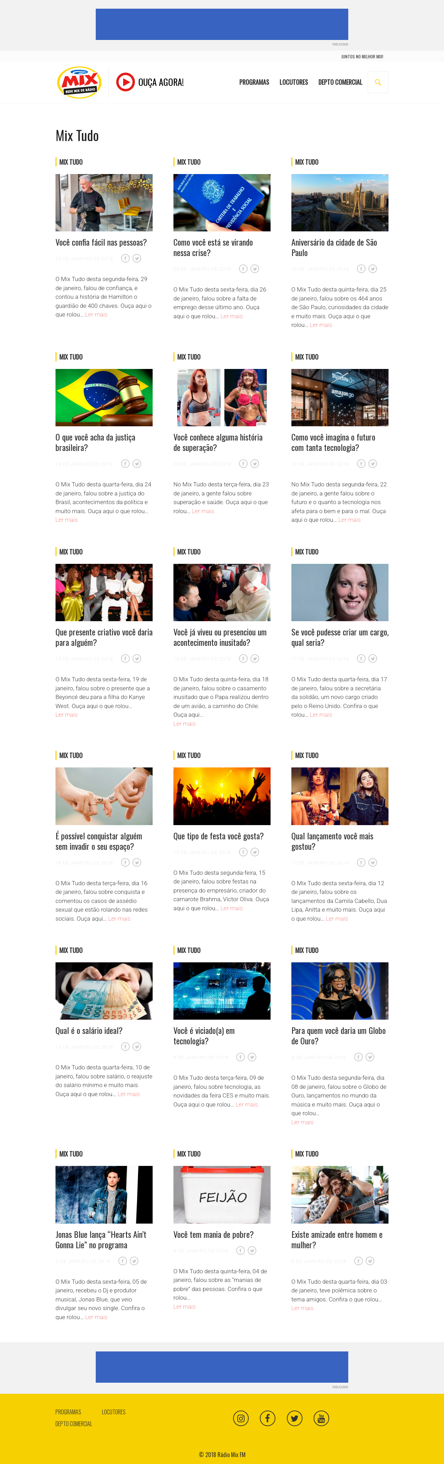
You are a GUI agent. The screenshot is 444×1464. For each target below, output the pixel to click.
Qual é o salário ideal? (89, 1030)
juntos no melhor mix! (362, 56)
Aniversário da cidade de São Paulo (334, 247)
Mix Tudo (71, 161)
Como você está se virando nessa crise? (213, 247)
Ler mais (96, 314)
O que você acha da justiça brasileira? (95, 441)
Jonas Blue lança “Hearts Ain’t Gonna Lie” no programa (101, 1239)
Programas (254, 77)
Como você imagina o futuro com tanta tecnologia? (333, 441)
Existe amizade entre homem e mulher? (337, 1239)
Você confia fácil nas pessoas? (101, 242)
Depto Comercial (340, 77)
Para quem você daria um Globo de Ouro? (338, 1035)
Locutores (294, 77)
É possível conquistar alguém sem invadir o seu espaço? (99, 840)
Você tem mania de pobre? (213, 1234)
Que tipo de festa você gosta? (218, 835)
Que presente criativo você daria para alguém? (104, 636)
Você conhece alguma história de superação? (218, 441)
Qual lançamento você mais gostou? (332, 840)
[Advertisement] (223, 24)
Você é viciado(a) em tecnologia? (204, 1035)
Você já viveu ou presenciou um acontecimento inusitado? (220, 636)
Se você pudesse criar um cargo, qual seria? (339, 636)
